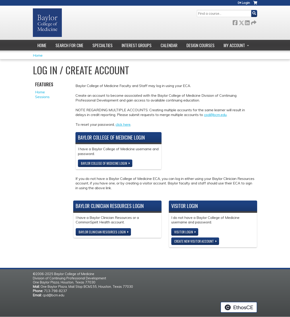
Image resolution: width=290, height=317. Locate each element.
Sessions (42, 96)
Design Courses (200, 45)
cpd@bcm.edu (215, 114)
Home (41, 45)
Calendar (169, 45)
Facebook (235, 21)
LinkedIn (247, 21)
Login (246, 2)
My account (234, 45)
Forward (253, 21)
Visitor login (183, 232)
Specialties (102, 45)
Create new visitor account (194, 241)
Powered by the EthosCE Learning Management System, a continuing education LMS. (238, 307)
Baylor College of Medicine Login (104, 163)
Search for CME (69, 45)
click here (123, 124)
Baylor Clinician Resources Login (102, 232)
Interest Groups (137, 45)
